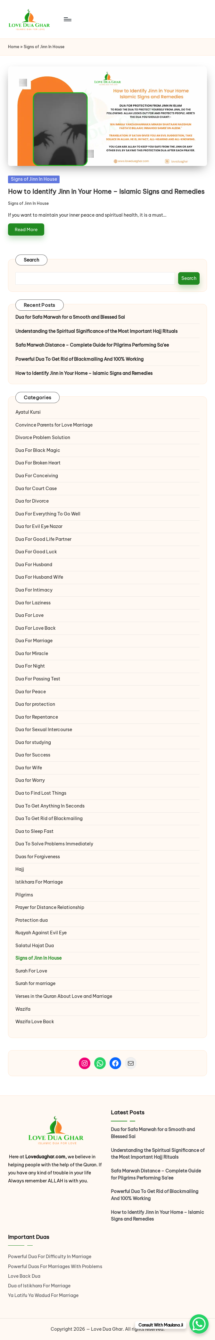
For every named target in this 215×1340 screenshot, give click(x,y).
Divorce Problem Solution (42, 437)
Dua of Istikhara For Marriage (39, 1286)
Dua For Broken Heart (38, 463)
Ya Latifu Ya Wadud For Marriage (43, 1295)
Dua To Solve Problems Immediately (54, 844)
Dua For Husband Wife (39, 577)
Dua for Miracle (31, 653)
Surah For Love (31, 971)
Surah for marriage (35, 983)
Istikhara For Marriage (39, 882)
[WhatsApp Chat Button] (199, 1324)
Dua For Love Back (35, 628)
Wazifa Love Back (34, 1021)
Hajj (19, 869)
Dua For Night (30, 666)
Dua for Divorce (32, 501)
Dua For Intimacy (34, 590)
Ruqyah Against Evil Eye (41, 933)
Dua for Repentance (36, 717)
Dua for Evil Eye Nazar (38, 526)
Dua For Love (29, 615)
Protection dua (31, 920)
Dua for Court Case (36, 488)
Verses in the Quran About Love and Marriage (63, 996)
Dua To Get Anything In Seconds (50, 806)
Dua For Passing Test (37, 679)
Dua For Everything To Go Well (47, 514)
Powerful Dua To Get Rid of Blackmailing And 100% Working (79, 359)
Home (13, 46)
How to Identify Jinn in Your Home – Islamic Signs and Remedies (106, 191)
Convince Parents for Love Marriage (54, 425)
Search (31, 260)
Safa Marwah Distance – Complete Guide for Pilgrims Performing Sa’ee (92, 345)
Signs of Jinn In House (34, 179)
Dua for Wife (28, 768)
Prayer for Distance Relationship (49, 907)
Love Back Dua (24, 1276)
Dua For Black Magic (37, 450)
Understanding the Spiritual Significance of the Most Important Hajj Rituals (96, 331)
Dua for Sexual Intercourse (43, 729)
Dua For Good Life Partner (43, 539)
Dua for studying (33, 742)
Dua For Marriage (34, 641)
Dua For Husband (33, 564)
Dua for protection (35, 704)
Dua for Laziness (33, 603)
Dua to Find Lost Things (40, 793)
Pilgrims (24, 895)
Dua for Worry (30, 780)
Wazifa (23, 1009)
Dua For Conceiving (36, 476)
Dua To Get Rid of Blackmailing (49, 818)
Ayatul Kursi (28, 412)
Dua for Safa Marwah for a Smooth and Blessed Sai (70, 317)
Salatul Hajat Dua (34, 945)
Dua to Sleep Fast (34, 831)
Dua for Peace (30, 692)
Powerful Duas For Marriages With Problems (55, 1266)
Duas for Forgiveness (37, 857)
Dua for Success (32, 755)
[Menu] (67, 19)
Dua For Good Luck (36, 552)
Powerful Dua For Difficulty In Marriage (49, 1256)
